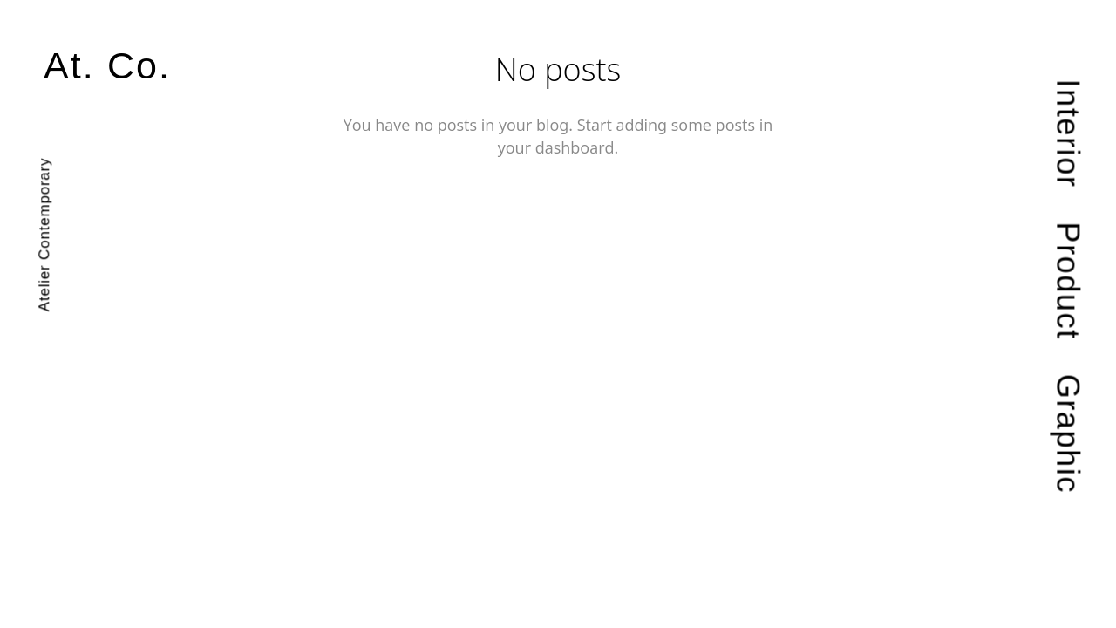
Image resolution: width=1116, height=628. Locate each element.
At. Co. (107, 66)
